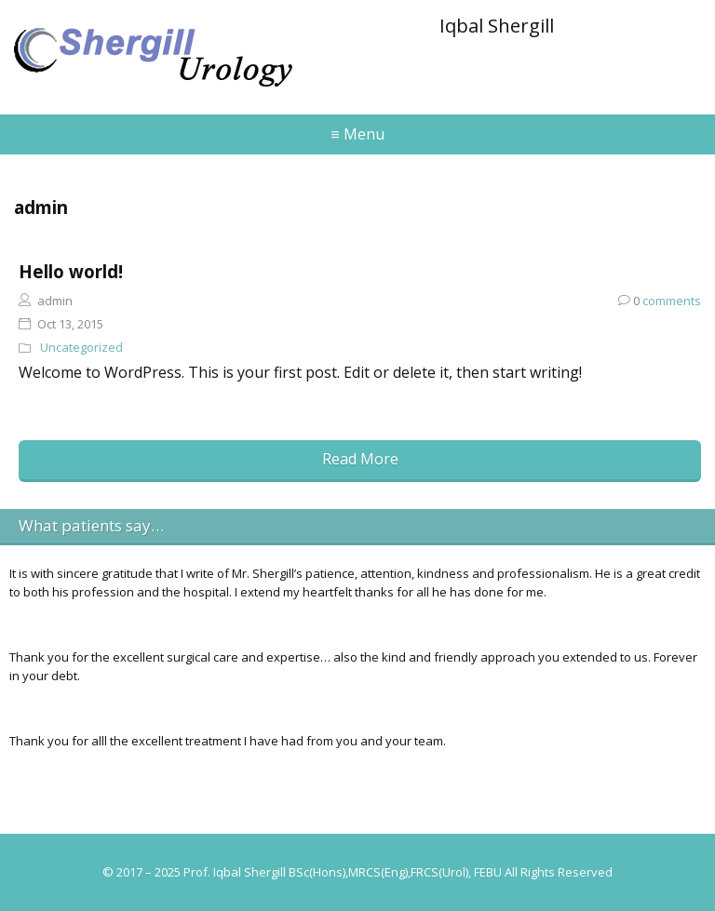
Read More (360, 459)
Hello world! (71, 271)
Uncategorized (81, 347)
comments (659, 300)
